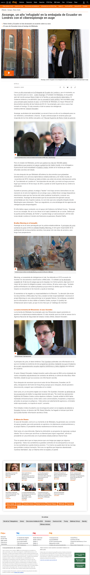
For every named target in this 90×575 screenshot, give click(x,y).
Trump (66, 521)
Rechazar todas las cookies (80, 560)
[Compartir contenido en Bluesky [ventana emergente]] (67, 86)
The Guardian (46, 362)
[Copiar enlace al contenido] (75, 86)
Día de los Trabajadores (10, 521)
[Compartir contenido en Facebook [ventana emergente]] (60, 86)
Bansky (84, 521)
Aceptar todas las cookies (80, 555)
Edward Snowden (32, 109)
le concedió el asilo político (50, 99)
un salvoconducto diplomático (59, 97)
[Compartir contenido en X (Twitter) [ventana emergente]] (64, 86)
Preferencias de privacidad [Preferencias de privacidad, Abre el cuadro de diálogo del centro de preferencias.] (80, 566)
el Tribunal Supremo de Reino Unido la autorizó (58, 118)
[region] (45, 560)
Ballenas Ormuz (75, 521)
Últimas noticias (45, 524)
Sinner (22, 521)
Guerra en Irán (57, 521)
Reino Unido (35, 97)
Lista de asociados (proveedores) (48, 560)
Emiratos (48, 521)
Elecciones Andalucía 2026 (34, 521)
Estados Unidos (42, 167)
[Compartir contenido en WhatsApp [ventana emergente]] (71, 86)
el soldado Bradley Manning (41, 228)
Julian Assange (39, 95)
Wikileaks (59, 95)
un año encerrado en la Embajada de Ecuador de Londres (38, 92)
